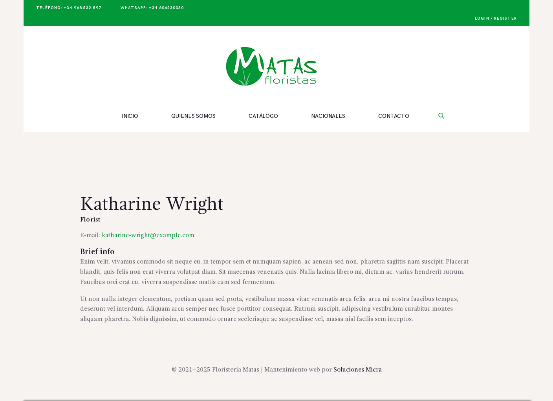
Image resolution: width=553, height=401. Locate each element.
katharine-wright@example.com (148, 236)
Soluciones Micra (357, 370)
